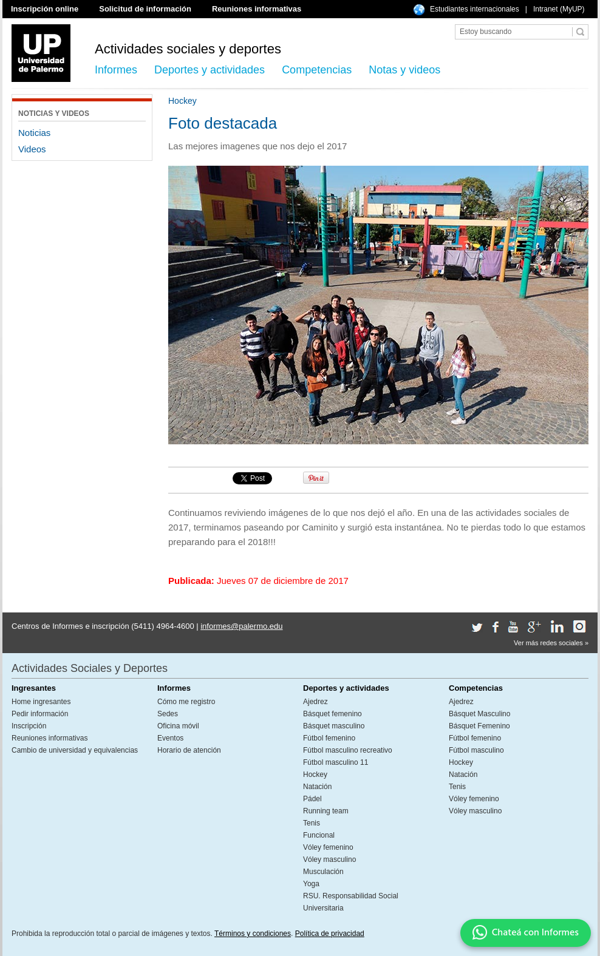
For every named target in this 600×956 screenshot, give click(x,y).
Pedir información (40, 714)
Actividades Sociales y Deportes (90, 668)
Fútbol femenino (329, 738)
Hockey (315, 774)
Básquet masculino (333, 726)
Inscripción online (44, 8)
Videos (32, 149)
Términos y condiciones (252, 933)
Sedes (167, 714)
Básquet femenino (332, 714)
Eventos (170, 738)
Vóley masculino (329, 859)
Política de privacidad (329, 933)
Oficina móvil (178, 726)
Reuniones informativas (256, 8)
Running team (326, 811)
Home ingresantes (41, 701)
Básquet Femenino (479, 726)
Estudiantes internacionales (474, 9)
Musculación (323, 871)
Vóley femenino (328, 847)
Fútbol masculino (476, 750)
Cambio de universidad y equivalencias (75, 750)
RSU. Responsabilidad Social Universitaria (350, 902)
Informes (116, 70)
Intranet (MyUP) (559, 9)
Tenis (311, 823)
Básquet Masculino (479, 714)
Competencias (317, 70)
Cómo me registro (186, 701)
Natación (317, 786)
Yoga (311, 884)
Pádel (312, 799)
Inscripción (29, 726)
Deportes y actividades (209, 70)
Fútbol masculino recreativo (347, 750)
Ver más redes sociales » (551, 642)
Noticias (34, 132)
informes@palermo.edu (241, 626)
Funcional (319, 835)
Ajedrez (315, 701)
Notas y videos (404, 70)
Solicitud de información (145, 8)
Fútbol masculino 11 (335, 762)
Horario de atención (189, 750)
